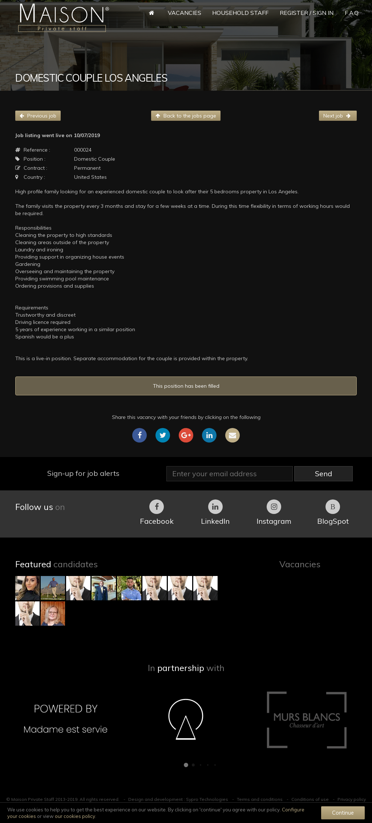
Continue (343, 812)
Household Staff (240, 12)
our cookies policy (75, 816)
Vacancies (184, 12)
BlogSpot (333, 512)
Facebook (157, 512)
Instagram (273, 512)
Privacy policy (351, 799)
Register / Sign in (306, 12)
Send (323, 473)
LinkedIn (215, 512)
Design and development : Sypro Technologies (178, 799)
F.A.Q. (352, 12)
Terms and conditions (260, 799)
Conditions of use (310, 799)
